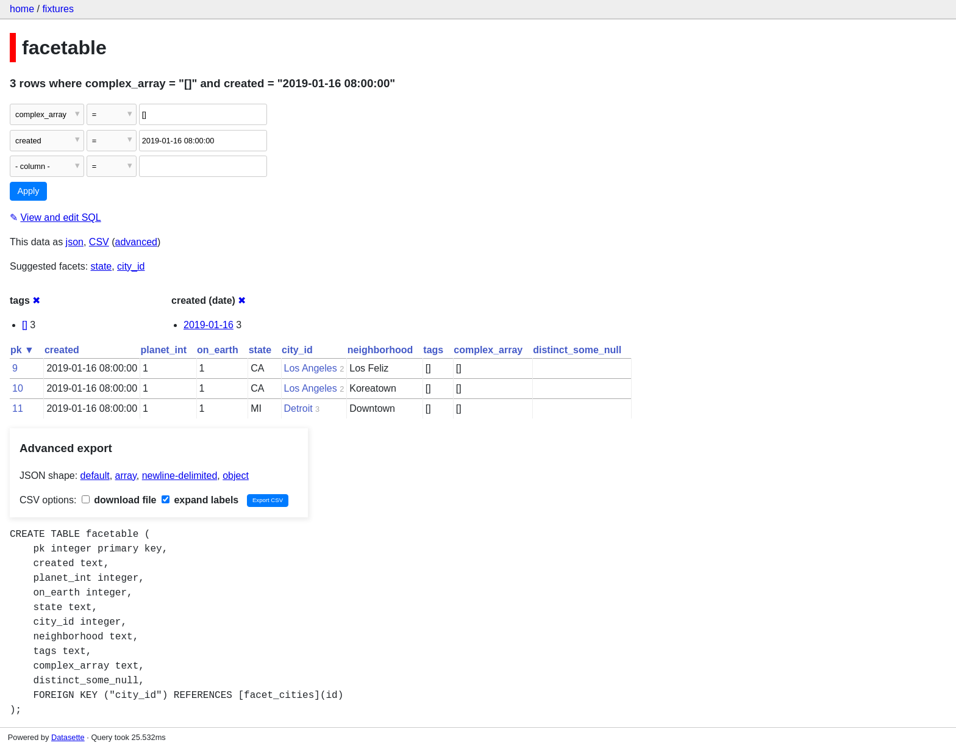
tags (433, 350)
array (126, 475)
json (75, 242)
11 (17, 408)
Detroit (298, 408)
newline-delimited (180, 475)
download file (119, 500)
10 (17, 388)
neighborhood (380, 350)
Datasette (68, 737)
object (236, 475)
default (95, 475)
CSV (99, 242)
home (22, 9)
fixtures (58, 9)
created (62, 350)
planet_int (164, 350)
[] (24, 325)
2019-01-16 (209, 325)
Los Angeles (310, 368)
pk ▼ (22, 350)
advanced (136, 242)
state (101, 266)
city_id (130, 266)
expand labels (200, 500)
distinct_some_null (577, 350)
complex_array (488, 350)
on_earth (217, 350)
